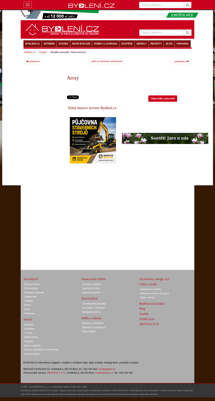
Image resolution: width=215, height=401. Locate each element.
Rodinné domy (32, 284)
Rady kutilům (89, 331)
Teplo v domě (147, 297)
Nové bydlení (89, 298)
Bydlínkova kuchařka (152, 303)
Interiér (27, 319)
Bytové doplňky (32, 345)
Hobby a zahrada (91, 318)
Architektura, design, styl (154, 279)
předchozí (33, 61)
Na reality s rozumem (93, 307)
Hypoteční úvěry (90, 288)
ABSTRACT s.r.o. (56, 372)
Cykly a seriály (148, 284)
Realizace (29, 313)
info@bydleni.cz (106, 369)
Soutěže (144, 313)
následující (181, 61)
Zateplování (30, 296)
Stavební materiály (34, 292)
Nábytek (28, 341)
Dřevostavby (30, 288)
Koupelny (29, 328)
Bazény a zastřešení (93, 323)
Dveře (27, 305)
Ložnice (28, 333)
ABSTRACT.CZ (149, 324)
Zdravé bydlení (32, 353)
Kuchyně (29, 324)
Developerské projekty (94, 303)
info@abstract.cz (104, 372)
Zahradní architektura (93, 327)
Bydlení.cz (29, 52)
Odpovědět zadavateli (163, 98)
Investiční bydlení (91, 284)
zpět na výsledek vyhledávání (107, 61)
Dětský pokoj (31, 337)
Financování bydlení (93, 279)
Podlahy (28, 300)
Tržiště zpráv (147, 319)
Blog (142, 308)
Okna (27, 309)
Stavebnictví (30, 279)
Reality (43, 52)
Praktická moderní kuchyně (154, 293)
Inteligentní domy (91, 312)
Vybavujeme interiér (150, 289)
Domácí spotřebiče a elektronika (41, 349)
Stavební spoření (91, 292)
